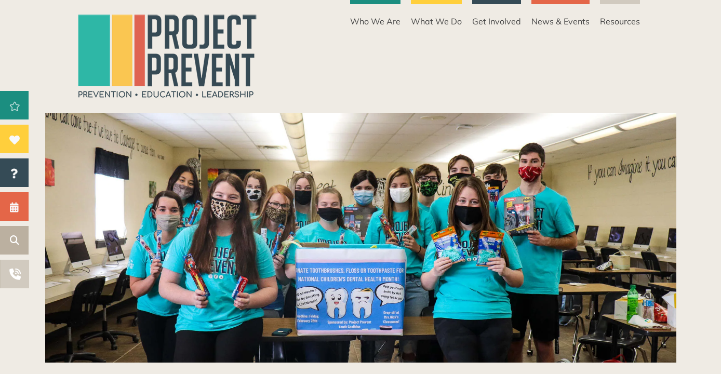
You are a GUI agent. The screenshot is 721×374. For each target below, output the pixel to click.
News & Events (560, 21)
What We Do (436, 21)
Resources (620, 21)
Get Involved (496, 21)
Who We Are (375, 21)
